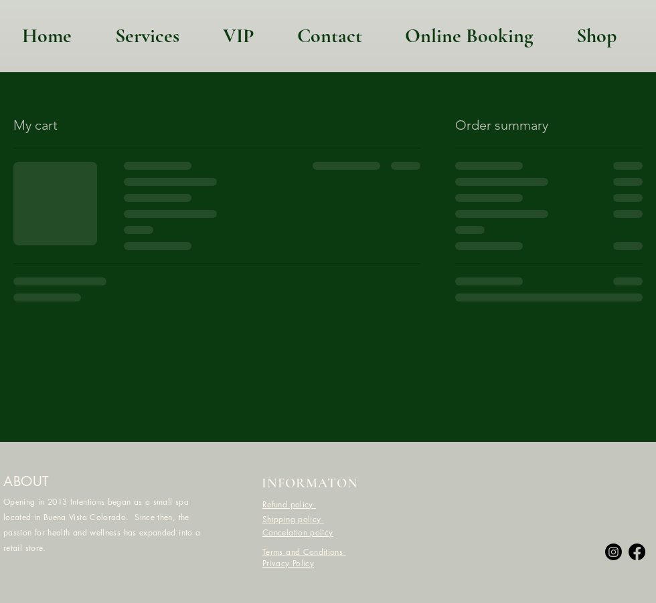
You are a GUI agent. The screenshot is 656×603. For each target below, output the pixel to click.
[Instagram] (613, 552)
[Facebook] (637, 552)
